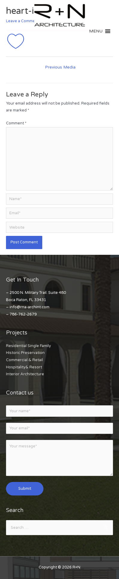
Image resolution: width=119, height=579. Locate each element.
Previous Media (60, 67)
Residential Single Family (28, 345)
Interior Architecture (25, 374)
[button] (96, 31)
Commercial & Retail (24, 360)
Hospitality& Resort (24, 367)
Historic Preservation (25, 352)
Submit (24, 488)
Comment (16, 123)
